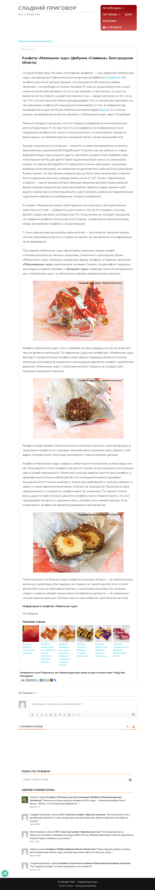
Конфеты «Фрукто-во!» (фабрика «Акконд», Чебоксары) (101, 650)
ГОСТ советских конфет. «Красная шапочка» (82, 815)
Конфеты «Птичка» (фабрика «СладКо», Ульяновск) (82, 650)
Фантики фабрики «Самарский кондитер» (28, 648)
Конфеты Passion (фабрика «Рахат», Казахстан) (71, 849)
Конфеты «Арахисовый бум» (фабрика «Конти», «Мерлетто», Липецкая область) (48, 653)
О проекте (113, 27)
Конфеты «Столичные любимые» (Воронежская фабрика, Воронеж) (94, 863)
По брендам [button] (114, 8)
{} (73, 714)
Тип (40, 41)
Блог (128, 14)
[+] (78, 714)
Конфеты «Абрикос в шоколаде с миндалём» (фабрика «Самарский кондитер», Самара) (64, 654)
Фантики (109, 21)
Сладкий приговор (47, 8)
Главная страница (27, 41)
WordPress (91, 886)
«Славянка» (113, 77)
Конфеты (48, 41)
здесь (104, 110)
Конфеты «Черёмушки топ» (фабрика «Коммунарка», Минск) (121, 650)
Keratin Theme (66, 886)
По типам (112, 15)
